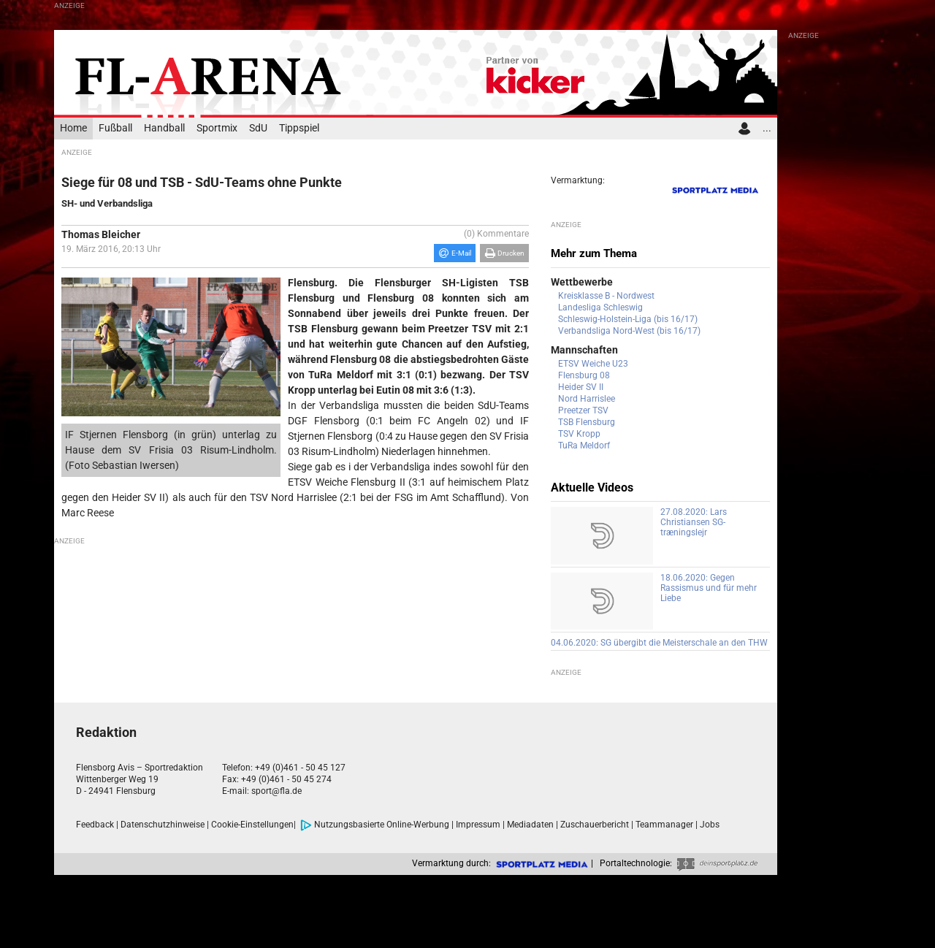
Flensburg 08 (584, 375)
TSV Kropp (579, 434)
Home (73, 128)
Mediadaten (530, 824)
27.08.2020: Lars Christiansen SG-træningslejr (693, 522)
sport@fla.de (276, 791)
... (767, 128)
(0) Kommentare (496, 234)
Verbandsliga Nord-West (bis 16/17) (629, 331)
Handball (164, 128)
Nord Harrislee (586, 399)
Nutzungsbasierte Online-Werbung (374, 824)
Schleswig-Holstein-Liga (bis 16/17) (628, 319)
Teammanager (664, 824)
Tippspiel (299, 128)
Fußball (115, 128)
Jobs (710, 824)
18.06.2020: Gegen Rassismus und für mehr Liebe (708, 588)
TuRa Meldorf (584, 445)
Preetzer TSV (583, 410)
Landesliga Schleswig (600, 307)
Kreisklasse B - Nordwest (606, 296)
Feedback (95, 824)
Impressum (478, 824)
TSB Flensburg (586, 422)
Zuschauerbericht (594, 824)
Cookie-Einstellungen (252, 824)
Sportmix (216, 128)
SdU (258, 128)
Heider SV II (580, 387)
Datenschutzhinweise (163, 824)
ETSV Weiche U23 (593, 364)
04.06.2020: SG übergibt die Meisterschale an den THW (659, 643)
